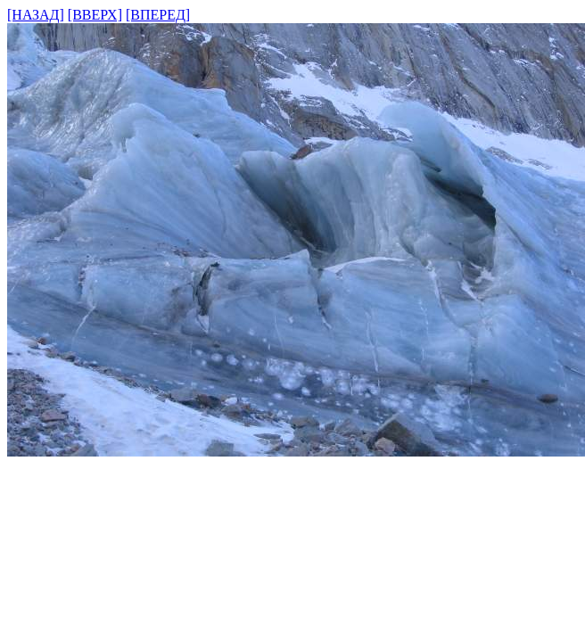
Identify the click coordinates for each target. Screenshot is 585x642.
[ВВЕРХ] (95, 14)
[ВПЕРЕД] (158, 14)
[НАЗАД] (35, 14)
